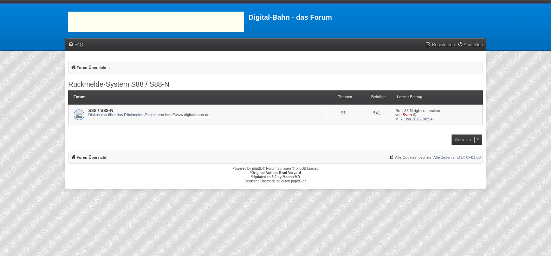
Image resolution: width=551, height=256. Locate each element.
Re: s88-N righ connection (417, 110)
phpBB (257, 168)
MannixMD (291, 177)
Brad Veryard (290, 173)
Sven (407, 115)
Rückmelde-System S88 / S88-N (118, 84)
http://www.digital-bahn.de (187, 115)
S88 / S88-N (101, 110)
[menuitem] (75, 45)
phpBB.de (298, 181)
